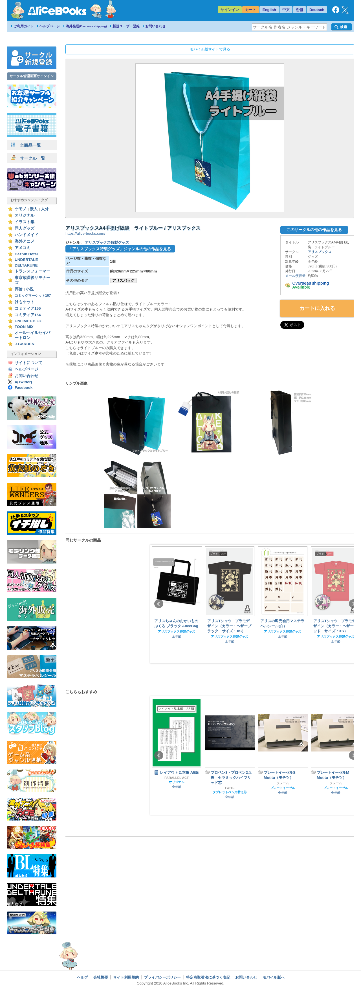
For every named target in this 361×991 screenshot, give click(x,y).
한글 (299, 10)
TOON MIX (24, 327)
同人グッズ (24, 228)
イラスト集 (24, 222)
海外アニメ (24, 241)
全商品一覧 (26, 145)
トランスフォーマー (32, 271)
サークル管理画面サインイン (32, 76)
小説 (30, 289)
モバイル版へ (274, 977)
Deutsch (316, 10)
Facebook (23, 387)
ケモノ (21, 209)
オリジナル (24, 215)
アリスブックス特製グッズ (107, 242)
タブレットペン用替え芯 (230, 792)
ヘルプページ (49, 26)
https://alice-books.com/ (85, 233)
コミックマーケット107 (33, 296)
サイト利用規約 (126, 977)
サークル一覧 (28, 158)
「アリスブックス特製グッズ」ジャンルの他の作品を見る (119, 249)
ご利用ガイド (24, 26)
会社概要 (100, 977)
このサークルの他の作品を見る (314, 229)
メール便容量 (295, 276)
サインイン (230, 10)
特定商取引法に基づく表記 (208, 977)
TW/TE (229, 788)
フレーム (282, 783)
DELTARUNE (26, 265)
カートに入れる (317, 308)
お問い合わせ (155, 26)
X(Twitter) (23, 382)
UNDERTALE (26, 260)
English (269, 10)
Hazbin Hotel (26, 254)
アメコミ (22, 248)
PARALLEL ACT (176, 777)
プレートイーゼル (282, 788)
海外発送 (86, 26)
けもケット (24, 302)
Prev (158, 603)
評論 (19, 289)
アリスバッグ (123, 280)
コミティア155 (28, 308)
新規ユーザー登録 (126, 26)
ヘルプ (82, 977)
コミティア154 (28, 315)
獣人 (34, 209)
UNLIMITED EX (28, 321)
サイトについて (28, 363)
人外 (45, 209)
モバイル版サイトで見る (210, 49)
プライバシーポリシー (162, 977)
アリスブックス (319, 252)
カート (250, 10)
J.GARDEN (24, 344)
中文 (286, 10)
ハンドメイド (26, 235)
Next (353, 603)
